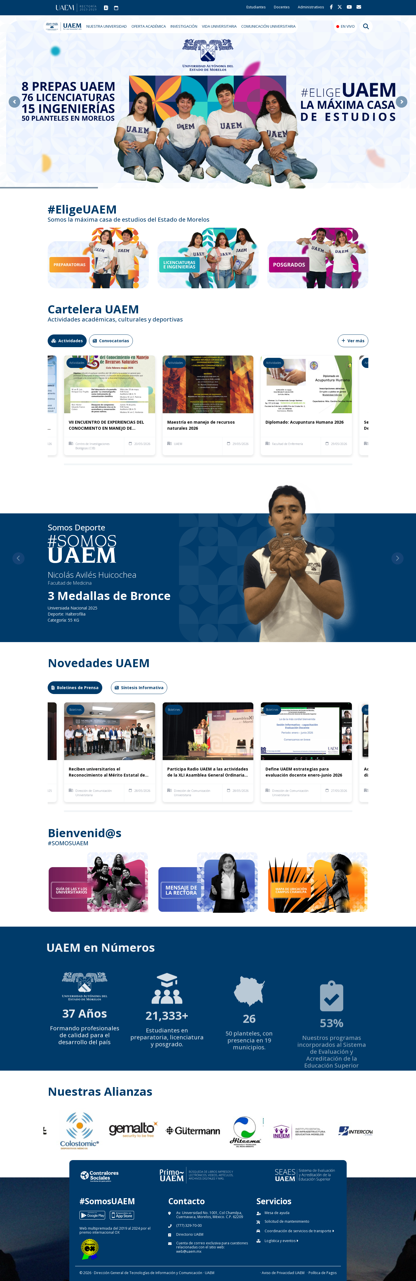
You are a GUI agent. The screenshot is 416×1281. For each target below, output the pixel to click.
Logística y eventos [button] (281, 1240)
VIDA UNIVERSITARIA (219, 26)
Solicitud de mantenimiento (287, 1221)
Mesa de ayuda (277, 1212)
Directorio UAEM (189, 1234)
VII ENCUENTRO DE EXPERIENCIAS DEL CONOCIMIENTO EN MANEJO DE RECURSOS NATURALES (106, 425)
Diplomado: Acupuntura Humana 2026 (304, 422)
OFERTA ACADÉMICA (148, 26)
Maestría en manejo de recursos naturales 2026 (201, 425)
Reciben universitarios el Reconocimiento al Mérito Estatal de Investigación (107, 772)
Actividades (67, 340)
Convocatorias (111, 340)
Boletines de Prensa (75, 687)
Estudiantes (256, 7)
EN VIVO (348, 26)
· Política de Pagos (322, 1272)
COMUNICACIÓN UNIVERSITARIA (268, 26)
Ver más (353, 340)
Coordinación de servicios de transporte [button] (299, 1230)
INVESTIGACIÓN (183, 26)
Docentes (282, 7)
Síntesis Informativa (139, 687)
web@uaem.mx (188, 1251)
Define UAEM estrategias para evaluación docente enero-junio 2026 (303, 772)
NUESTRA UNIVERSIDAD (106, 26)
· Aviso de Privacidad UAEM (282, 1272)
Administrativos (311, 7)
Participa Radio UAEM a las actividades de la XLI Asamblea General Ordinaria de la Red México (207, 772)
